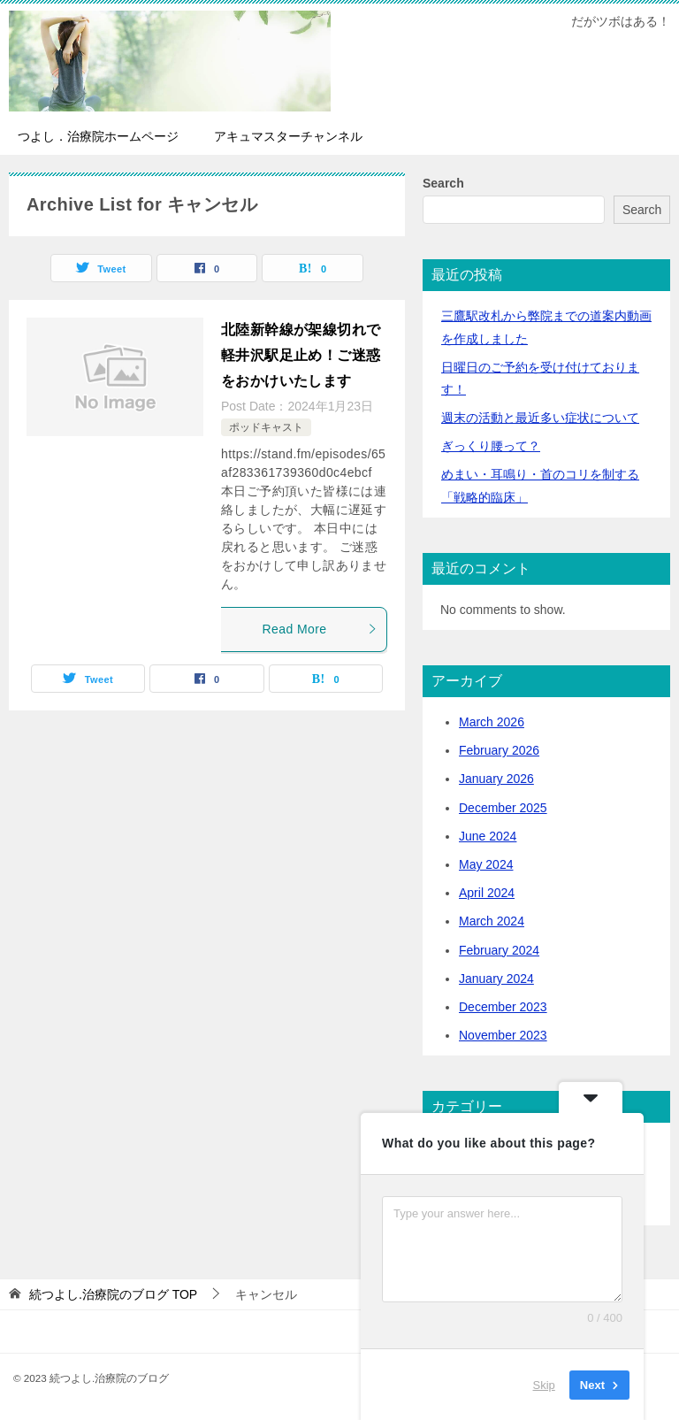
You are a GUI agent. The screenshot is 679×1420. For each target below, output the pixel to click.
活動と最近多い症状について (540, 418)
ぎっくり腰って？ (490, 446)
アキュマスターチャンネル (288, 136)
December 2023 (503, 1007)
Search (443, 183)
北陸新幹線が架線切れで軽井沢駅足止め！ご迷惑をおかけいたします (300, 355)
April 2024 (487, 893)
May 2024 (486, 864)
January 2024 (496, 978)
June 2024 (487, 836)
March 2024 (491, 921)
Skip (544, 1384)
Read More (320, 629)
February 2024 (499, 950)
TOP (113, 1294)
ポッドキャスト (266, 427)
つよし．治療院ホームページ (98, 136)
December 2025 (503, 808)
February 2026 (499, 750)
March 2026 (491, 722)
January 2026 (496, 778)
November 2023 (503, 1035)
